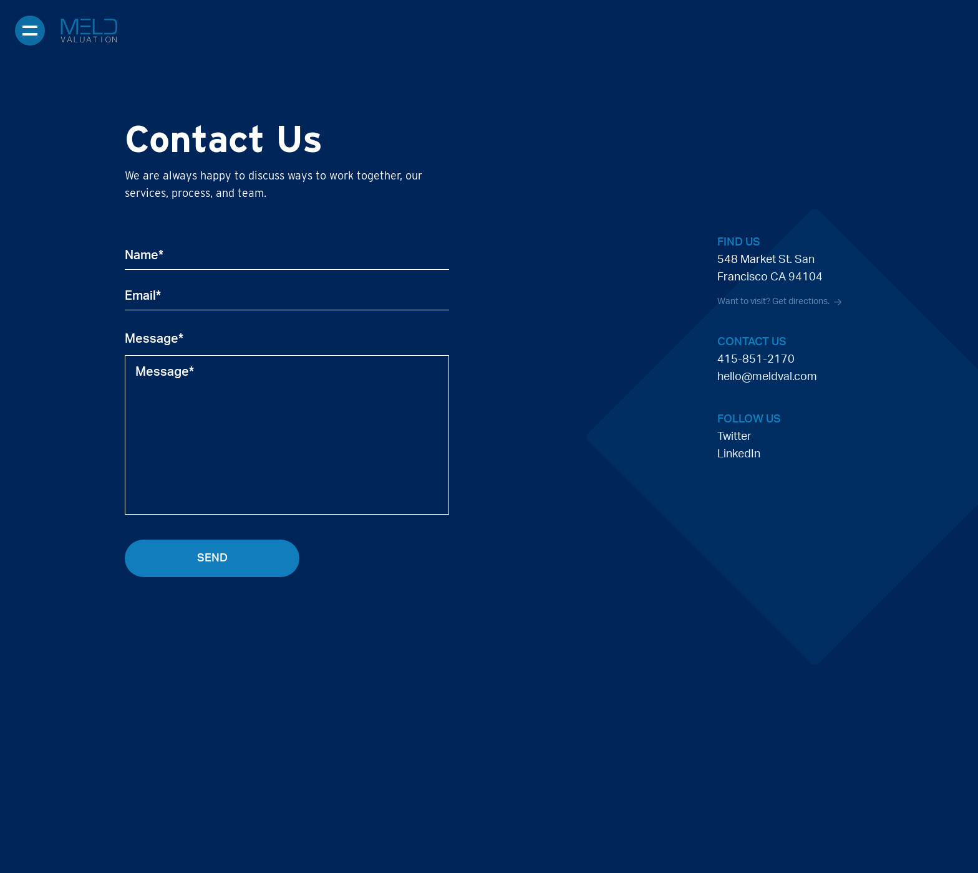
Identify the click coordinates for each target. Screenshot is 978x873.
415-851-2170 (756, 359)
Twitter (734, 436)
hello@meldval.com (767, 377)
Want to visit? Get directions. (779, 302)
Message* (154, 339)
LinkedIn (738, 454)
